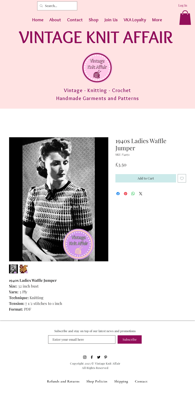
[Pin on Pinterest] (125, 193)
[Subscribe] (130, 339)
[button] (185, 17)
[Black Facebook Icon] (92, 357)
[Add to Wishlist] (182, 178)
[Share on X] (140, 193)
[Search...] (57, 6)
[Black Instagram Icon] (85, 357)
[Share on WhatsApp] (133, 193)
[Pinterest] (105, 357)
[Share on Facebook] (118, 193)
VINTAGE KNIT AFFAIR (96, 37)
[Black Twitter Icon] (99, 357)
